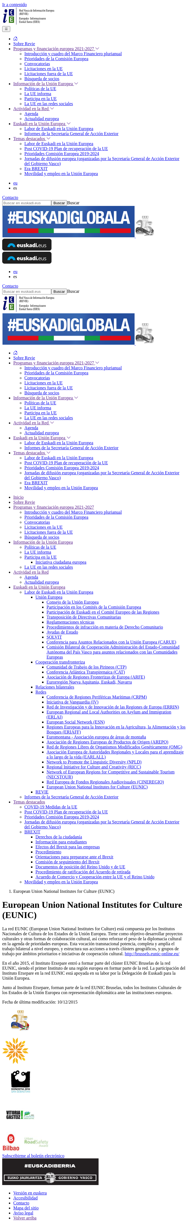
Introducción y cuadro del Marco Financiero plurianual (73, 512)
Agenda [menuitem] (31, 113)
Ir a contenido (14, 4)
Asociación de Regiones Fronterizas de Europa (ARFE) (96, 677)
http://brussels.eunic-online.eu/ (152, 953)
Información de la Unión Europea (43, 542)
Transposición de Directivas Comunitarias (84, 617)
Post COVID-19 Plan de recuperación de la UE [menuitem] (66, 148)
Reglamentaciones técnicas (70, 622)
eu (15, 183)
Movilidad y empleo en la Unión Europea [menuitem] (61, 173)
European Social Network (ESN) (76, 722)
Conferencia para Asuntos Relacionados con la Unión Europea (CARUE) (111, 642)
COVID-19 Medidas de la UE (50, 807)
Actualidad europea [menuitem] (41, 118)
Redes (40, 692)
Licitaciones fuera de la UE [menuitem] (48, 73)
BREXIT (32, 832)
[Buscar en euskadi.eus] (26, 203)
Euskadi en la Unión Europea (39, 587)
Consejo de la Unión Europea (73, 602)
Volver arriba (25, 1218)
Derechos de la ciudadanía (58, 837)
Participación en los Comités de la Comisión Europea (94, 607)
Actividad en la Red (31, 572)
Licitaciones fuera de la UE (48, 532)
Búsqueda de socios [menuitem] (41, 78)
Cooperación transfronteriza (60, 662)
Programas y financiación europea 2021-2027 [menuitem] (56, 48)
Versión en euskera (30, 1193)
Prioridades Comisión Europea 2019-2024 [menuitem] (61, 153)
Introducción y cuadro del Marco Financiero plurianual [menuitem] (73, 53)
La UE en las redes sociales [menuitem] (48, 103)
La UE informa (37, 552)
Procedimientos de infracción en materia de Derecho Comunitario (105, 627)
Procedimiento (48, 852)
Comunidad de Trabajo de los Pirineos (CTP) (87, 667)
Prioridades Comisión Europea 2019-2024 (61, 817)
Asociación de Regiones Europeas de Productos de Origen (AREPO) (107, 742)
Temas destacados (29, 802)
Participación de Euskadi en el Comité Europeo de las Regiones (103, 612)
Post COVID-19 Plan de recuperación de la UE (66, 812)
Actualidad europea (41, 582)
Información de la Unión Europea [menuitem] (45, 83)
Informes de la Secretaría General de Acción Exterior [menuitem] (71, 133)
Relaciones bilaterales (54, 687)
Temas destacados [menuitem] (32, 138)
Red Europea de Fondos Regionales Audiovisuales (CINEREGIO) (105, 782)
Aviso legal (23, 1213)
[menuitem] (15, 38)
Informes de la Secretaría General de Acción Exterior (71, 797)
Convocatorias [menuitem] (37, 63)
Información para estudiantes (61, 842)
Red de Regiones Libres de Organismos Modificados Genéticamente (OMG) (114, 747)
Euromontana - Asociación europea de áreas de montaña (96, 737)
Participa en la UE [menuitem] (40, 98)
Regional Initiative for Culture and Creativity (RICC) (94, 767)
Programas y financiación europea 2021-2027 (53, 507)
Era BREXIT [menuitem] (36, 168)
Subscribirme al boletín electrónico (33, 1155)
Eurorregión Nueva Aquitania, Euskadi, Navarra (89, 682)
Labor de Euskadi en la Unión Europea (58, 592)
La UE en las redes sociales (48, 567)
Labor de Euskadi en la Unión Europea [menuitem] (58, 128)
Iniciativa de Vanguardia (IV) (73, 702)
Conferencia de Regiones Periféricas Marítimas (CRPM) (97, 697)
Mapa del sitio (26, 1208)
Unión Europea (48, 597)
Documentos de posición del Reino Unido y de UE (80, 866)
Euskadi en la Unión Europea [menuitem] (42, 123)
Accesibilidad (25, 1198)
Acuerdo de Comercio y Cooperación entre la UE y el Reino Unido (94, 876)
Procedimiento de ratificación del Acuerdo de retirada (82, 871)
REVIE (41, 792)
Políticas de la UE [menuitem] (40, 88)
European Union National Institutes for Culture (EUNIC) (97, 787)
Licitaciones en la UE (43, 527)
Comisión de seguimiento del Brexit (67, 861)
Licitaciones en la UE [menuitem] (43, 68)
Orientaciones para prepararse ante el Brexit (74, 857)
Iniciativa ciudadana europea (60, 562)
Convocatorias (37, 522)
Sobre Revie (24, 502)
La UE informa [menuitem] (37, 93)
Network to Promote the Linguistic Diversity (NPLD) (94, 762)
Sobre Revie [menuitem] (24, 43)
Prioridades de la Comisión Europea (56, 517)
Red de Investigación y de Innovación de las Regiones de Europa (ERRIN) (113, 707)
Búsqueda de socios (41, 537)
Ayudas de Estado (62, 632)
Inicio (18, 497)
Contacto (10, 197)
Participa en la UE (40, 557)
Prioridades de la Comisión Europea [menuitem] (56, 58)
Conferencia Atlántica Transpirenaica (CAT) (86, 672)
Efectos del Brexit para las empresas (67, 847)
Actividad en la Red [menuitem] (33, 108)
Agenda (31, 577)
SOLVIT (54, 637)
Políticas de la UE (40, 547)
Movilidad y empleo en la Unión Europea (61, 881)
